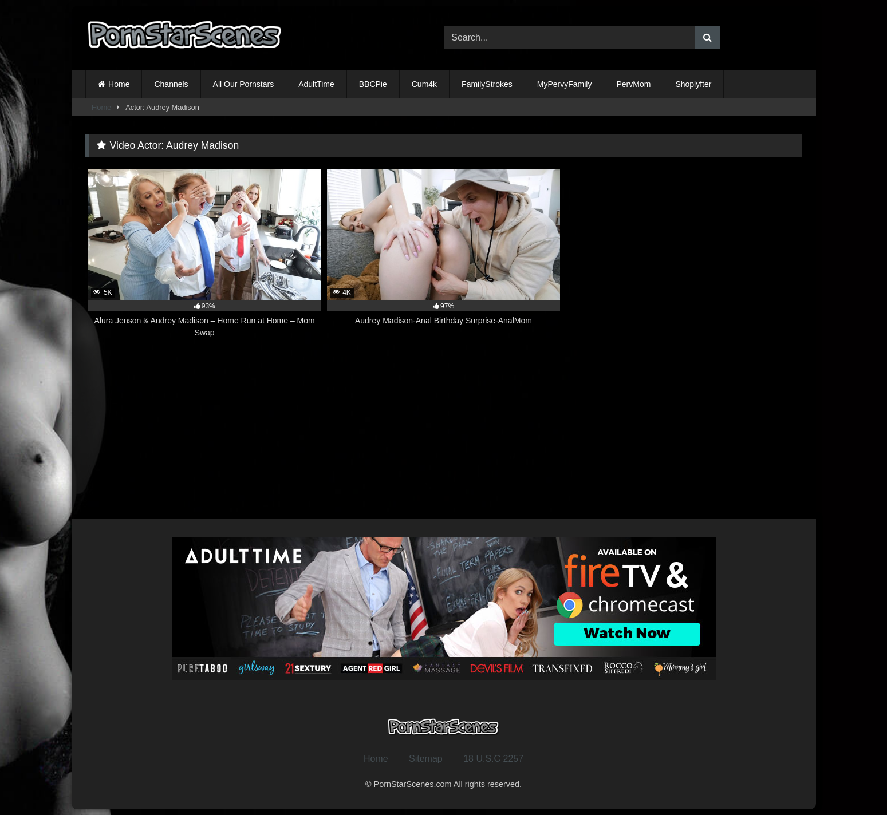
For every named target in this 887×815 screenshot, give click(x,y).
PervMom (633, 84)
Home (118, 84)
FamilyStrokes (487, 84)
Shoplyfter (693, 84)
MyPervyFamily (564, 84)
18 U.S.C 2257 (493, 758)
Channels (171, 84)
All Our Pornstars (243, 84)
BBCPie (373, 84)
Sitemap (426, 758)
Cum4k (424, 84)
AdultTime (316, 84)
